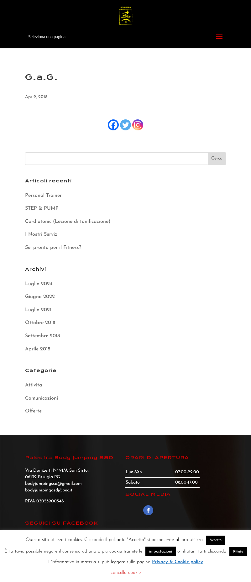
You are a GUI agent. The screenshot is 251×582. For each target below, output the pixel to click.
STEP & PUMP (42, 208)
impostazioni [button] (160, 551)
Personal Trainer (43, 195)
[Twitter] (125, 124)
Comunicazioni (41, 398)
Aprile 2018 (37, 349)
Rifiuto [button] (238, 551)
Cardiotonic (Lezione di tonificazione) (68, 221)
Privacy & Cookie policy (177, 562)
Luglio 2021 (38, 309)
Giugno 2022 (40, 296)
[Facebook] (113, 124)
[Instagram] (137, 124)
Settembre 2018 (42, 335)
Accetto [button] (216, 540)
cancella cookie (126, 572)
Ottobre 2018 (40, 322)
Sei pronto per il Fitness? (53, 247)
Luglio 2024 (39, 283)
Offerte (33, 411)
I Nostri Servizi (42, 234)
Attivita (33, 385)
